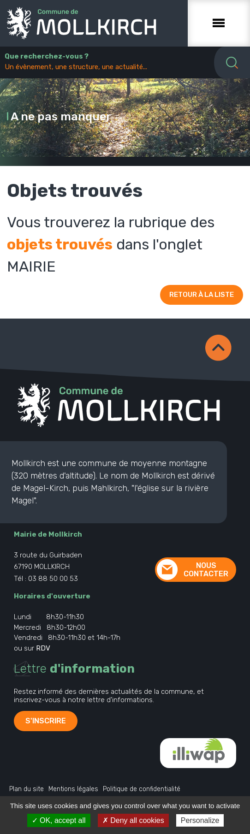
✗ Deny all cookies (133, 820)
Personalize (200, 820)
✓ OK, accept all (59, 820)
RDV (43, 648)
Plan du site (26, 789)
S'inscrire (45, 720)
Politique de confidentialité (141, 789)
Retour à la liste (201, 294)
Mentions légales (73, 789)
